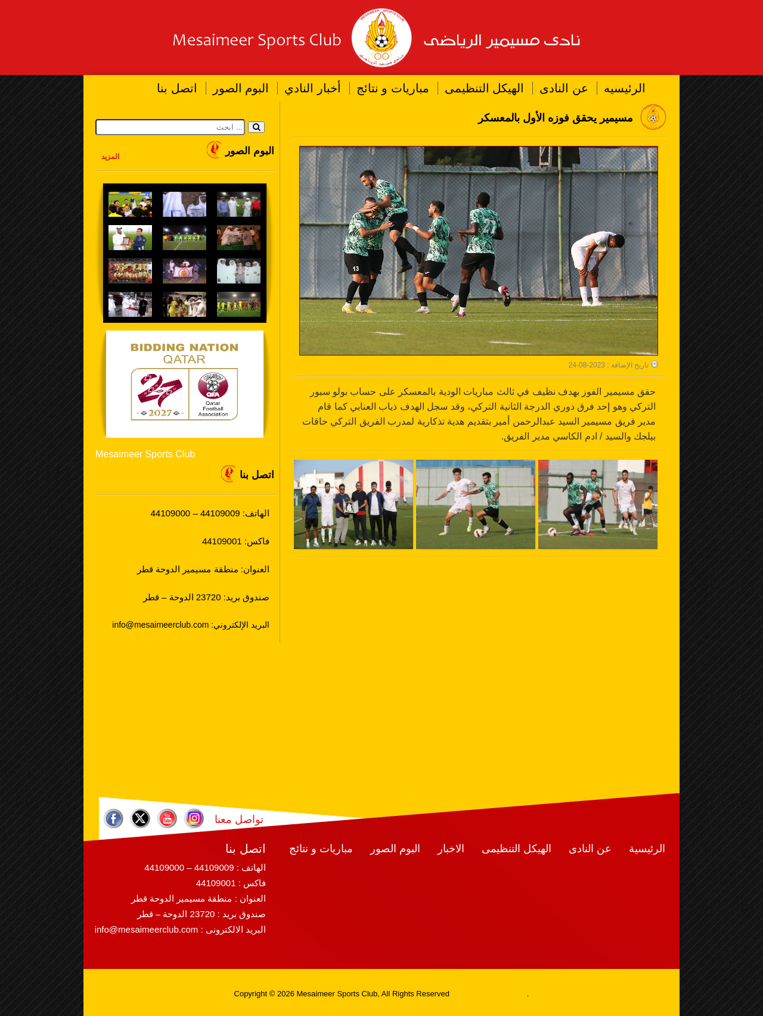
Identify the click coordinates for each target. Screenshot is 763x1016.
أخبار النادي (312, 88)
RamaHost (508, 993)
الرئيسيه (625, 88)
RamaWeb (470, 993)
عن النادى (563, 88)
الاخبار (451, 849)
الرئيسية (647, 849)
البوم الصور (241, 88)
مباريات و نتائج (392, 88)
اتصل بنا (177, 88)
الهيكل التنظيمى (485, 88)
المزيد (110, 156)
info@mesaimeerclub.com (146, 929)
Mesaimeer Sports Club (145, 454)
